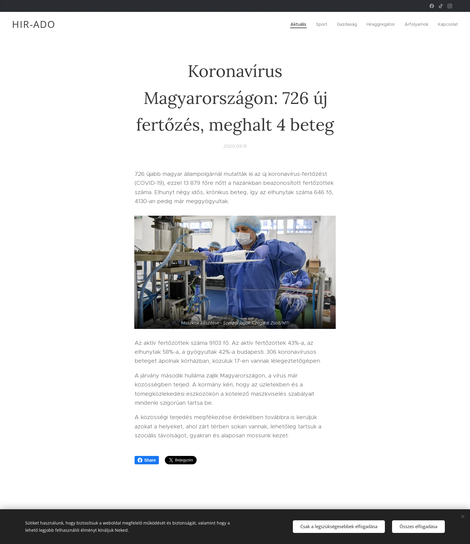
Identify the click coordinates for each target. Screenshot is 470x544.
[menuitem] (300, 24)
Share (147, 460)
